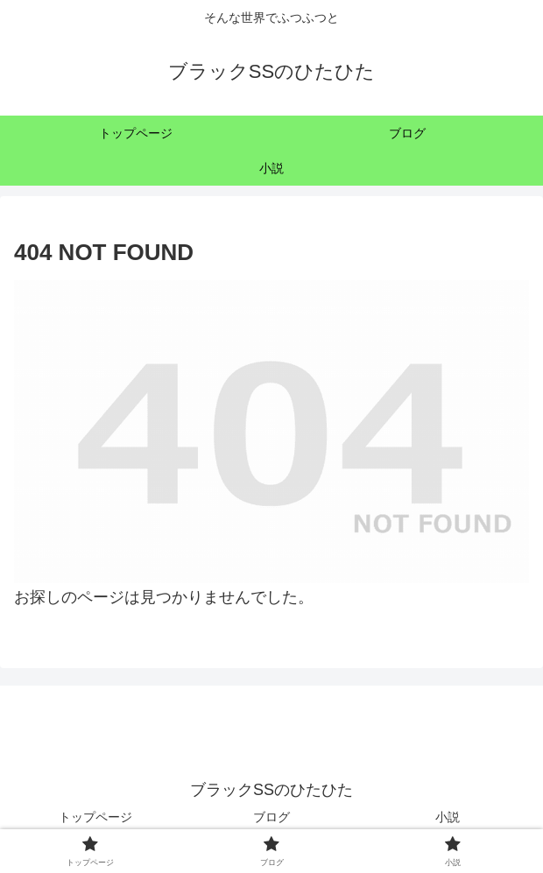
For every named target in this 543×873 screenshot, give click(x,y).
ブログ (271, 817)
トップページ (95, 817)
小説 (447, 817)
